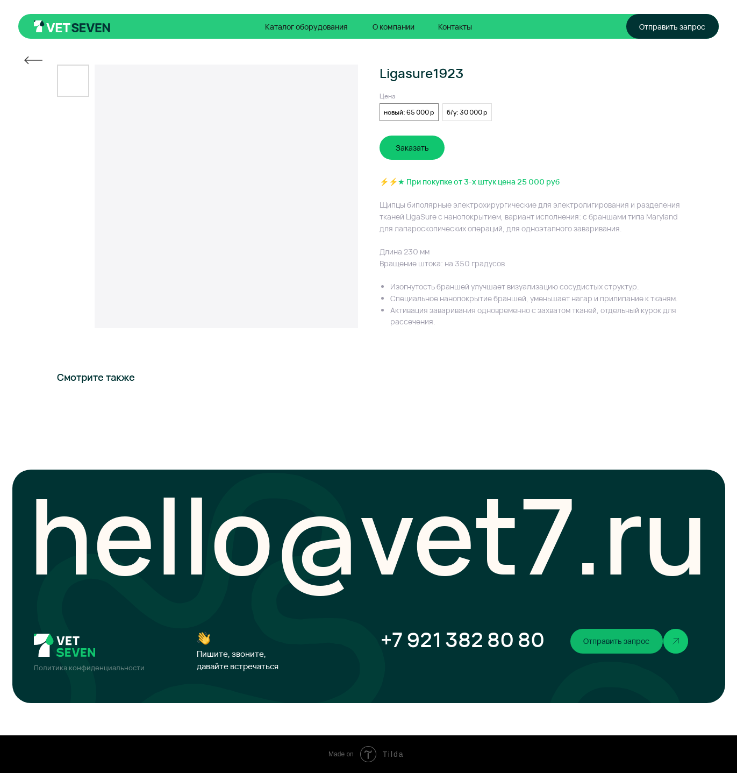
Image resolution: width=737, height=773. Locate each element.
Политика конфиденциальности (89, 667)
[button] (672, 26)
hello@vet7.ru (368, 534)
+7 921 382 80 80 (463, 639)
